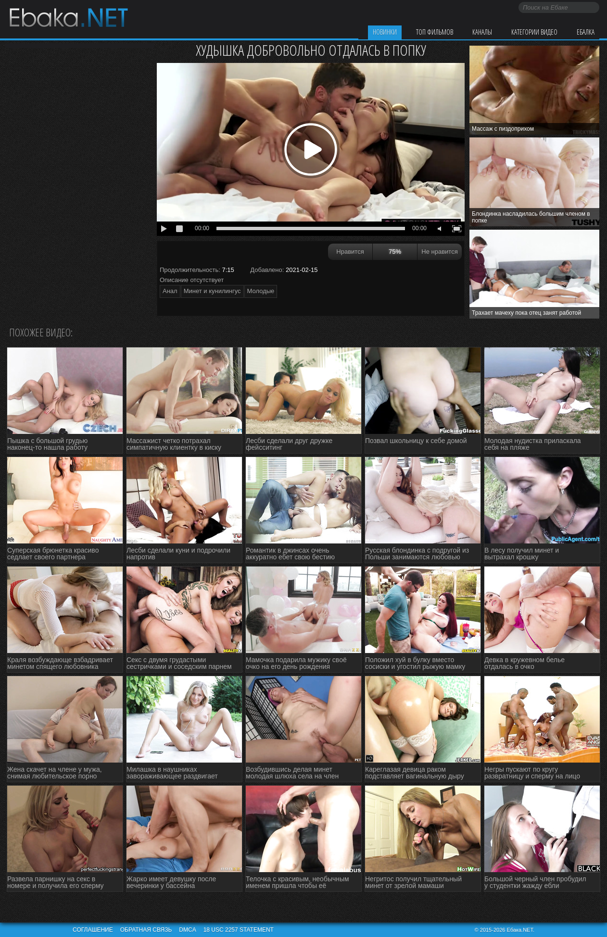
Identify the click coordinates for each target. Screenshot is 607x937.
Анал (170, 291)
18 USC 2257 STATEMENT (238, 929)
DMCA (187, 929)
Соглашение (93, 929)
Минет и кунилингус (212, 291)
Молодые (261, 291)
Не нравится (439, 251)
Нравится (350, 251)
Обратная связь (146, 929)
